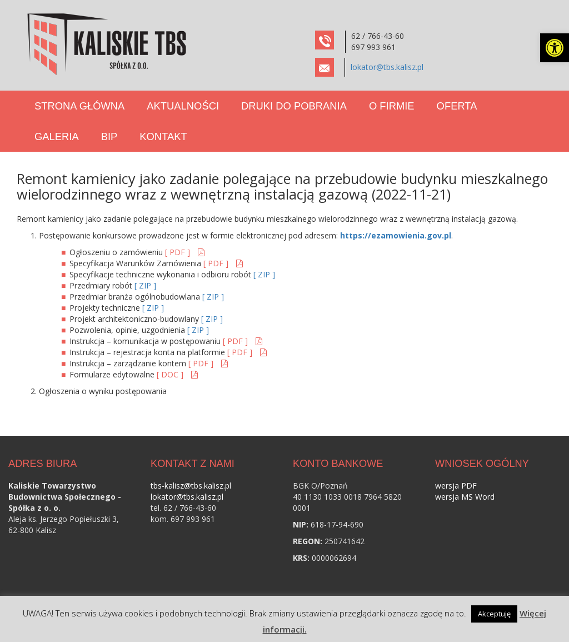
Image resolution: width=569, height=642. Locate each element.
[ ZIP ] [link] (264, 274)
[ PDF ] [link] (178, 252)
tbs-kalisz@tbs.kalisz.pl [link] (191, 485)
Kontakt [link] (163, 136)
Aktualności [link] (183, 106)
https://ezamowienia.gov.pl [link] (395, 235)
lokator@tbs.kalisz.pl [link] (387, 67)
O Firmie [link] (392, 106)
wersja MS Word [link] (465, 496)
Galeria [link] (56, 136)
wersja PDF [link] (456, 485)
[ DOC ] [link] (171, 374)
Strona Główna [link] (79, 106)
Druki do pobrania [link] (294, 106)
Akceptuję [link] (494, 614)
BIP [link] (109, 136)
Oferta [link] (457, 106)
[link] (554, 47)
